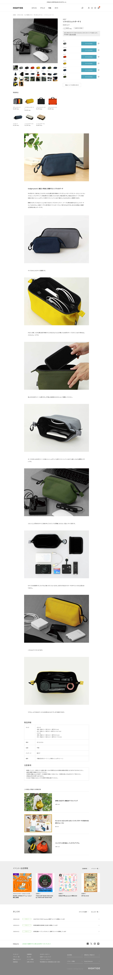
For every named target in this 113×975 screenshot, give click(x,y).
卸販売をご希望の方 (89, 955)
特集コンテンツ (17, 959)
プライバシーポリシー (45, 959)
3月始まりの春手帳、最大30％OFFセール (56, 2)
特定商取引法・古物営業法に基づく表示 (50, 962)
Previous (14, 40)
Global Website (88, 961)
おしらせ (29, 957)
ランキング (15, 954)
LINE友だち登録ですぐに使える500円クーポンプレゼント (36, 944)
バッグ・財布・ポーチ (28, 15)
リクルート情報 (71, 961)
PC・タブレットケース (38, 15)
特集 (49, 8)
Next (55, 40)
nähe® (64, 19)
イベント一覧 (94, 868)
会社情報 (69, 955)
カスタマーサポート (45, 954)
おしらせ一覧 (94, 912)
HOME (14, 15)
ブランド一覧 (16, 957)
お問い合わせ (30, 962)
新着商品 (15, 962)
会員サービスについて (45, 957)
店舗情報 (84, 868)
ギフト (56, 8)
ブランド (42, 8)
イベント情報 (30, 959)
